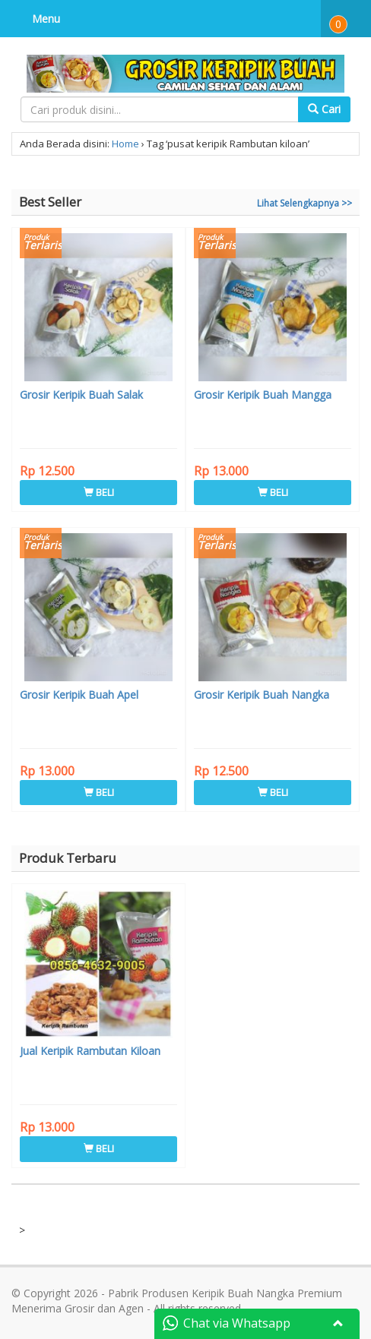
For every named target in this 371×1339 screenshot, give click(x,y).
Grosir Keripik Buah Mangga (262, 394)
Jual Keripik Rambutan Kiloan (90, 1051)
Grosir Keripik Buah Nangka (261, 694)
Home (125, 143)
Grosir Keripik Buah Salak (81, 394)
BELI (99, 492)
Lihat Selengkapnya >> (304, 203)
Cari (324, 109)
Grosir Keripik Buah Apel (79, 694)
